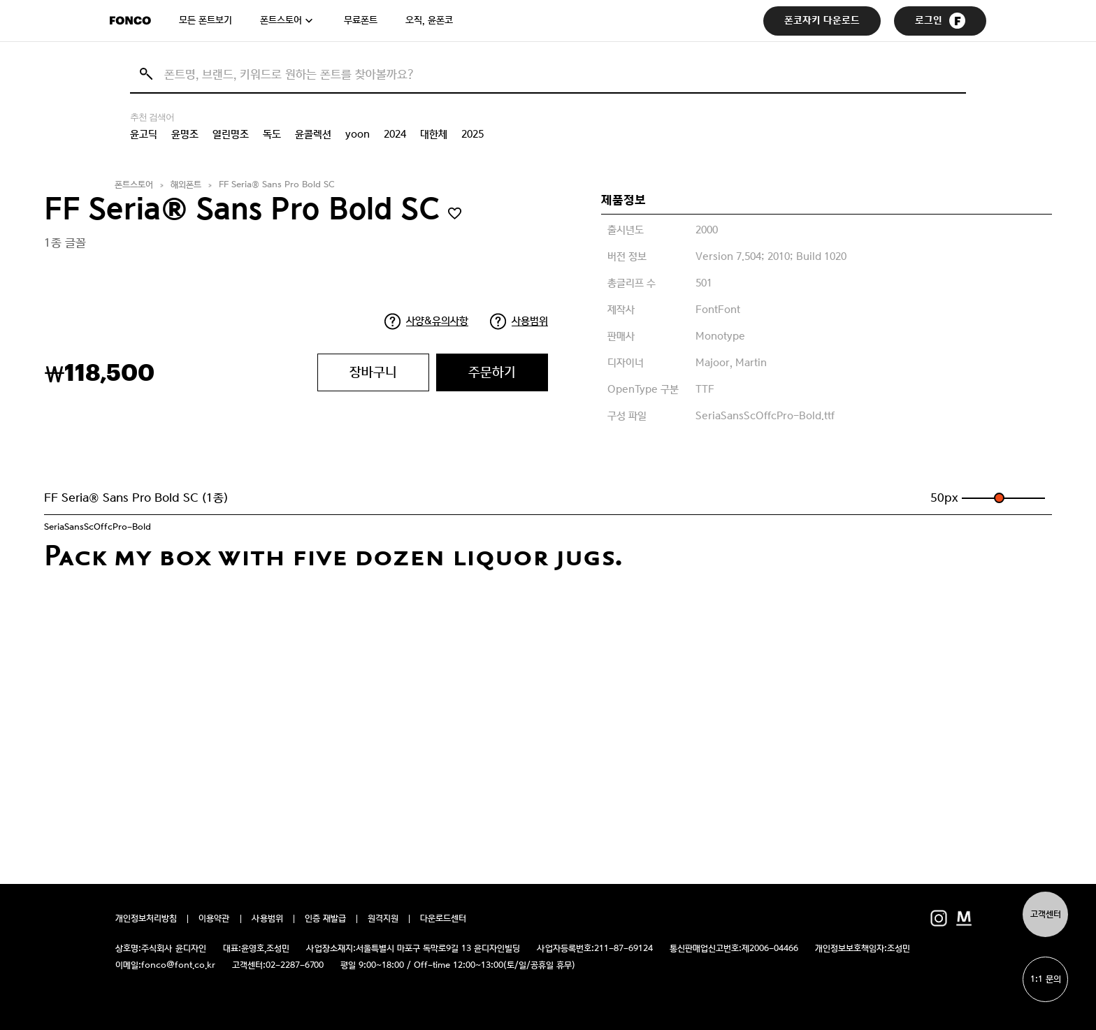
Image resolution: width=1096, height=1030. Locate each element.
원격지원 (383, 919)
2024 (395, 134)
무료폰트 (360, 20)
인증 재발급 (325, 919)
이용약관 (214, 919)
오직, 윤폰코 (429, 20)
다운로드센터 (443, 919)
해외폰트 (186, 185)
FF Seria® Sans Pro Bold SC (277, 185)
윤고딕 (143, 134)
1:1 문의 (1045, 979)
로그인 (940, 21)
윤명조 (185, 134)
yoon (357, 134)
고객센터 (1045, 914)
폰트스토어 (281, 20)
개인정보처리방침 (146, 919)
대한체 (433, 134)
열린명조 (230, 134)
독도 (272, 134)
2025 (472, 134)
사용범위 (530, 320)
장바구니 (373, 372)
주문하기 (492, 372)
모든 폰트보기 (205, 20)
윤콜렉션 (313, 134)
